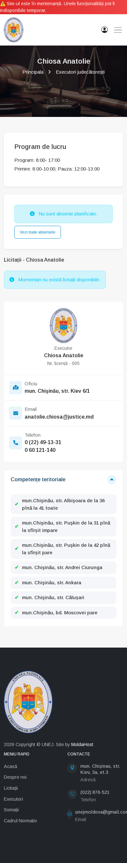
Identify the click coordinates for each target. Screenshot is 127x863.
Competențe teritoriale (38, 479)
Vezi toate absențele (37, 232)
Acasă (10, 766)
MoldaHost (82, 744)
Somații (11, 809)
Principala (32, 72)
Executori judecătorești (80, 72)
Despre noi (15, 777)
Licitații (11, 788)
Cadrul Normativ (20, 820)
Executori (13, 799)
